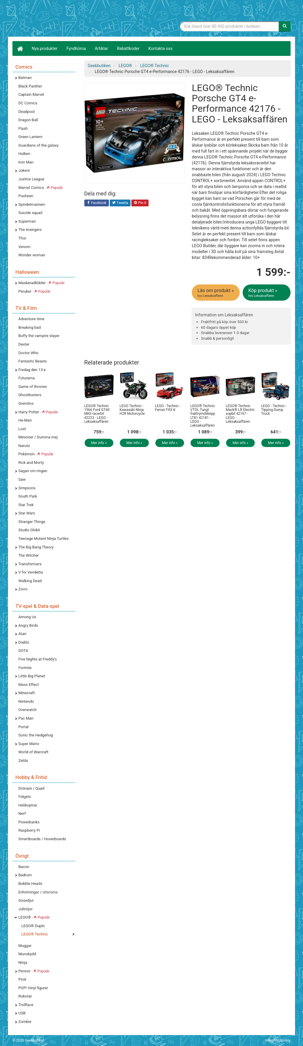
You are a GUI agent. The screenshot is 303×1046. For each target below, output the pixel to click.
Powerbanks (28, 822)
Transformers (29, 564)
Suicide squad (30, 213)
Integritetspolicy (278, 1040)
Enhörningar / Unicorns (38, 892)
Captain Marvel (31, 94)
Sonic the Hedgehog (35, 735)
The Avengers (30, 229)
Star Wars (26, 513)
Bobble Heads (30, 883)
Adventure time (31, 319)
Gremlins (26, 403)
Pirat (22, 979)
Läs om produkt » (216, 293)
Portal (23, 727)
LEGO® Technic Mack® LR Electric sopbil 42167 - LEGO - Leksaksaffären (240, 414)
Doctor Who (28, 353)
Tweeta (120, 203)
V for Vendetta (30, 572)
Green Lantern (30, 137)
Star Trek (25, 505)
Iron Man (25, 162)
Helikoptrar (27, 805)
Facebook (97, 203)
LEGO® (34, 917)
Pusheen (25, 196)
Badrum (25, 875)
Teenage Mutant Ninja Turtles (43, 538)
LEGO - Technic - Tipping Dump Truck (274, 410)
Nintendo (26, 701)
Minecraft (26, 693)
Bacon (23, 866)
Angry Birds (28, 625)
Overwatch (27, 709)
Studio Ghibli (29, 530)
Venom (24, 247)
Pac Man (25, 718)
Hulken (24, 153)
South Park (27, 496)
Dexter (23, 344)
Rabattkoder (128, 48)
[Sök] (285, 26)
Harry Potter (38, 412)
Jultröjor (25, 909)
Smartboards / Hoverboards (42, 839)
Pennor (33, 971)
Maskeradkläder (41, 283)
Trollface (25, 1005)
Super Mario (28, 743)
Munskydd (27, 954)
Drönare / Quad (31, 788)
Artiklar (101, 48)
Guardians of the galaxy (38, 145)
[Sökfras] (229, 26)
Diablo (23, 642)
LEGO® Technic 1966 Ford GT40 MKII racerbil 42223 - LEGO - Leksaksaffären (97, 414)
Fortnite (25, 668)
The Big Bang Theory (36, 547)
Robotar (25, 996)
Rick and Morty (31, 462)
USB (21, 1013)
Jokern (24, 170)
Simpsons (27, 488)
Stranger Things (31, 521)
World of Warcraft (33, 752)
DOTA (23, 650)
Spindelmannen (31, 204)
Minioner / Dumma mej (38, 437)
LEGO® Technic (34, 934)
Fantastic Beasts (32, 361)
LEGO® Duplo (33, 926)
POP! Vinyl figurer (33, 988)
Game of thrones (32, 386)
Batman (25, 77)
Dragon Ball (28, 120)
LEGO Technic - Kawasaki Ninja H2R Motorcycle (132, 410)
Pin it (140, 203)
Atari (22, 634)
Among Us (27, 617)
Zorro (23, 589)
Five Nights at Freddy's (37, 659)
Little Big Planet (31, 676)
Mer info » (99, 443)
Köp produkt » (267, 293)
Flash (23, 128)
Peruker (34, 291)
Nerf (22, 813)
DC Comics (27, 103)
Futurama (26, 378)
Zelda (23, 760)
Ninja (22, 962)
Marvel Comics (40, 187)
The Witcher (28, 555)
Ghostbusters (29, 395)
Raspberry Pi (29, 830)
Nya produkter (45, 48)
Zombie (24, 1021)
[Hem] (19, 48)
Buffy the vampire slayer (38, 335)
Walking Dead (30, 581)
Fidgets (24, 796)
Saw (22, 479)
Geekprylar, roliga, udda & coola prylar (56, 19)
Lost (22, 429)
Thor (22, 238)
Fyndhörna (76, 48)
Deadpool (26, 111)
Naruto (24, 445)
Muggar (25, 945)
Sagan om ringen (32, 471)
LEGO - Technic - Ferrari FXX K (168, 408)
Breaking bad (29, 327)
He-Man (25, 420)
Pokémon (36, 454)
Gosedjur (26, 900)
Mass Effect (28, 684)
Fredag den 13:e (32, 369)
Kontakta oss (160, 48)
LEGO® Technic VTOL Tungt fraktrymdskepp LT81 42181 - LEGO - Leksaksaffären (202, 416)
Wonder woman (31, 255)
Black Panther (30, 86)
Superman (27, 221)
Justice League (31, 179)
